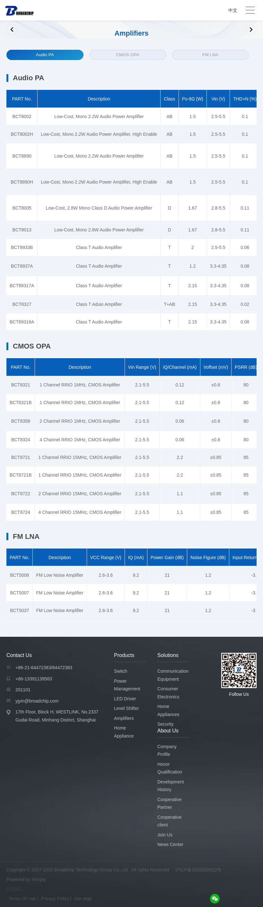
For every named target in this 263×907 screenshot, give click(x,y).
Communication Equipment (172, 675)
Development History (170, 785)
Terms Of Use (22, 898)
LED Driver (125, 698)
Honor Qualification (169, 767)
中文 (232, 10)
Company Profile (167, 750)
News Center (170, 844)
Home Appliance (124, 732)
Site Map (83, 898)
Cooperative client (169, 820)
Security (165, 724)
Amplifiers (124, 718)
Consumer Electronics (168, 692)
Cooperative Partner (169, 803)
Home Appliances (168, 710)
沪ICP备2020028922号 (198, 869)
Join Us (164, 834)
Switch (120, 671)
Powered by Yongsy (26, 879)
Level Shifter (126, 708)
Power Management (127, 684)
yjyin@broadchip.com (36, 700)
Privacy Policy (55, 898)
